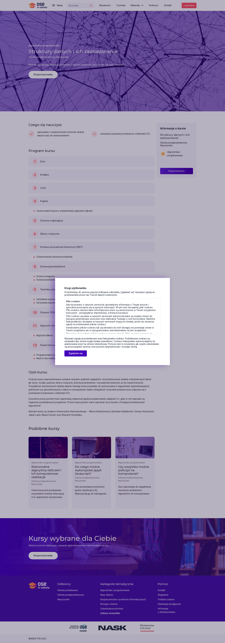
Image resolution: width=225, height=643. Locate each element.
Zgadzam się (76, 353)
